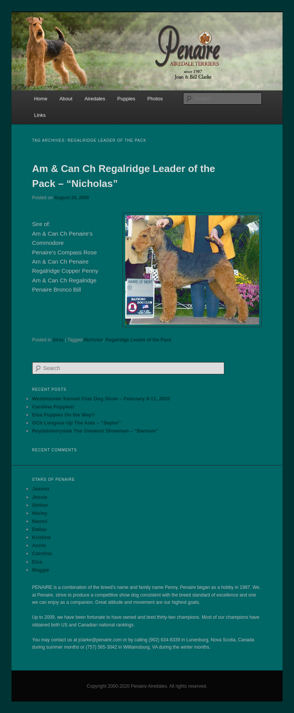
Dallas (39, 529)
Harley (39, 513)
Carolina (42, 553)
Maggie (40, 570)
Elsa (37, 562)
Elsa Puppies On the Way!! (63, 415)
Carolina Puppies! (53, 407)
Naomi (39, 521)
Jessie (39, 497)
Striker (40, 505)
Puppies (126, 99)
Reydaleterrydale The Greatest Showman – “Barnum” (95, 431)
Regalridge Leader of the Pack (139, 340)
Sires (58, 340)
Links (40, 115)
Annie (39, 545)
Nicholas (93, 340)
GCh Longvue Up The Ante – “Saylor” (76, 423)
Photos (155, 99)
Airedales (95, 99)
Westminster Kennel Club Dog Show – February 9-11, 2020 (101, 399)
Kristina (41, 537)
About (65, 99)
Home (40, 99)
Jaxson (40, 489)
